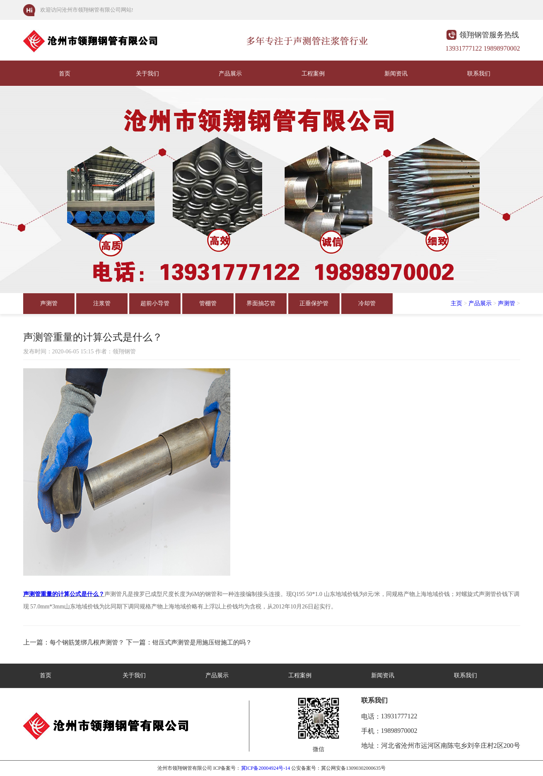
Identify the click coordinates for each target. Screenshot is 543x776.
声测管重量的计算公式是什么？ (63, 594)
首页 (64, 74)
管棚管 (208, 303)
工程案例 (313, 74)
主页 (456, 303)
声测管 (49, 303)
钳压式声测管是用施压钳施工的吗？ (202, 642)
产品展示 (230, 74)
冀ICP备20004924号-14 (265, 768)
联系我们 (478, 74)
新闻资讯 (396, 74)
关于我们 (147, 74)
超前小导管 (154, 303)
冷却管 (367, 303)
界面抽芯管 (260, 303)
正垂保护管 (313, 303)
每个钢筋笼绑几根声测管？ (87, 642)
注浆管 (102, 303)
